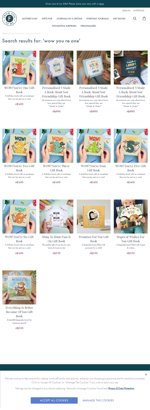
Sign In (126, 10)
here (101, 3)
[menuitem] (30, 18)
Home (5, 33)
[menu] (74, 22)
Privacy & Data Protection (121, 388)
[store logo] (9, 18)
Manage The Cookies (98, 400)
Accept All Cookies (54, 400)
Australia (139, 10)
